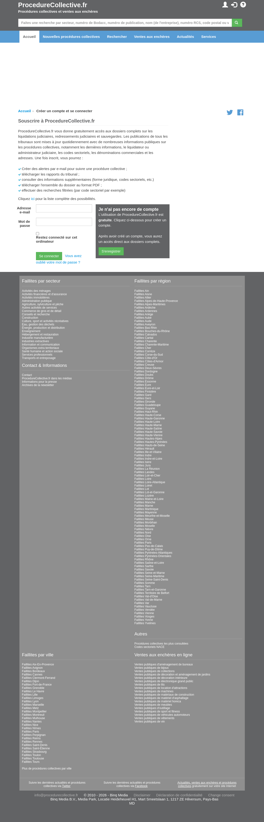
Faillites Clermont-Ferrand (38, 678)
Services (208, 37)
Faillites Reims (31, 738)
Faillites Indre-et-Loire (148, 458)
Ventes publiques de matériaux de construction (164, 694)
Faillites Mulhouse (33, 718)
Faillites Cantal (144, 338)
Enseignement (31, 331)
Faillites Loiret (143, 485)
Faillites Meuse (144, 519)
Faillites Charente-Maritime (152, 344)
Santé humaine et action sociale (42, 351)
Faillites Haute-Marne (148, 425)
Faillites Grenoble (33, 688)
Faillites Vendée (145, 609)
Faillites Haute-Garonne (150, 418)
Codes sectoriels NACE (149, 647)
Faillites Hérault (144, 448)
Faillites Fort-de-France (37, 684)
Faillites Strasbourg (34, 751)
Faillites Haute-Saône (148, 428)
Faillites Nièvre (144, 529)
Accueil (29, 37)
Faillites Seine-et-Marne (150, 573)
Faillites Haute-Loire (147, 421)
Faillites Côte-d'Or (146, 358)
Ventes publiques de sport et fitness (157, 711)
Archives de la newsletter (38, 385)
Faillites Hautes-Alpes (148, 438)
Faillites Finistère (145, 391)
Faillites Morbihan (146, 522)
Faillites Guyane (145, 408)
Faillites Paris (143, 542)
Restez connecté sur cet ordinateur (56, 239)
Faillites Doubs (144, 374)
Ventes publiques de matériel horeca (158, 701)
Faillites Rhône (144, 559)
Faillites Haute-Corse (148, 415)
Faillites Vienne (144, 613)
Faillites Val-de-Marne (148, 599)
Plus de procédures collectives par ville (47, 768)
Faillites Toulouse (33, 758)
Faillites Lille (30, 694)
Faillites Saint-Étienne (36, 748)
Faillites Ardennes (146, 311)
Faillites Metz (30, 708)
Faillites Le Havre (33, 691)
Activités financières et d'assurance (44, 294)
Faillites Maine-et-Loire (149, 499)
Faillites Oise (143, 536)
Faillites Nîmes (31, 728)
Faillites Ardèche (145, 307)
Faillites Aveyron (145, 324)
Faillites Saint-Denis (34, 745)
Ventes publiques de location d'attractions (161, 688)
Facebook (141, 786)
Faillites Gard (143, 395)
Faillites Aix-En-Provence (38, 664)
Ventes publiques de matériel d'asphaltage (161, 698)
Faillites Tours (31, 761)
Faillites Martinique (146, 509)
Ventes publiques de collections (155, 671)
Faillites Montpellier (34, 711)
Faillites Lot (142, 489)
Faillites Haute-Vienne (149, 435)
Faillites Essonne (145, 381)
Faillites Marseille (33, 704)
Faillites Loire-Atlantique (150, 482)
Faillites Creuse (144, 364)
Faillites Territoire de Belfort (152, 593)
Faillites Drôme (144, 378)
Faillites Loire (143, 479)
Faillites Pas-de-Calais (149, 546)
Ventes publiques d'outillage (152, 708)
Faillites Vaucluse (146, 606)
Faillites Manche (145, 502)
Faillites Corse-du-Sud (149, 354)
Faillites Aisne (143, 294)
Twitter (66, 786)
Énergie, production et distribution (43, 327)
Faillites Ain (142, 291)
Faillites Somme (145, 583)
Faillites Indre (143, 455)
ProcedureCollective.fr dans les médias (47, 378)
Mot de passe (24, 223)
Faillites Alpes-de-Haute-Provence (156, 301)
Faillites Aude (143, 321)
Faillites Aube (143, 317)
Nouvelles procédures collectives (71, 37)
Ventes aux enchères (152, 37)
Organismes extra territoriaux (40, 348)
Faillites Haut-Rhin (146, 411)
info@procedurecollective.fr (56, 795)
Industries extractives (35, 341)
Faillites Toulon (31, 755)
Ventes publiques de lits (150, 684)
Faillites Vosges (144, 616)
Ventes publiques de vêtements (155, 718)
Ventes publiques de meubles (153, 704)
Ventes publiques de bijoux (152, 667)
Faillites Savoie (144, 569)
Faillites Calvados (146, 334)
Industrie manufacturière (37, 338)
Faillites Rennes (32, 741)
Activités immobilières (36, 297)
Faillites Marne (144, 505)
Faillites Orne (143, 539)
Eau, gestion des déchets (38, 324)
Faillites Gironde (145, 401)
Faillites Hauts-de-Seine (150, 445)
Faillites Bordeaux (33, 671)
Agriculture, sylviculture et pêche (43, 304)
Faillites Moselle (145, 526)
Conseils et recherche (36, 314)
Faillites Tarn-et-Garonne (150, 589)
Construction (30, 317)
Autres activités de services (39, 307)
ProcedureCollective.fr (52, 5)
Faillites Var (142, 603)
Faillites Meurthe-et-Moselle (152, 515)
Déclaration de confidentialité (179, 795)
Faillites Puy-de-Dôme (149, 549)
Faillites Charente (146, 341)
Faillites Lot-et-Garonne (149, 492)
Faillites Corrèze (145, 351)
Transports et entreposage (39, 358)
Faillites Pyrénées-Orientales (153, 556)
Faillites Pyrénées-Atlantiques (153, 552)
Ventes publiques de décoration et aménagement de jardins (172, 674)
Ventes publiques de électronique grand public (164, 681)
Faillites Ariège (144, 314)
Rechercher (117, 37)
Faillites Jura (143, 465)
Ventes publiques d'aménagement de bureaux (164, 664)
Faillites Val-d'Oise (146, 596)
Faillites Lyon (30, 701)
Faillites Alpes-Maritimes (150, 304)
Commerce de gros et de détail (41, 311)
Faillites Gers (143, 398)
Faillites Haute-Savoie (149, 432)
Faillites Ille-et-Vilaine (148, 452)
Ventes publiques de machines (154, 691)
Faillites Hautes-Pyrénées (151, 442)
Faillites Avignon (32, 667)
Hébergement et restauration (40, 334)
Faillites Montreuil (33, 714)
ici (33, 199)
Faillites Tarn (143, 586)
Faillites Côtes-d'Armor (149, 361)
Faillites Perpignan (34, 735)
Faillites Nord (143, 532)
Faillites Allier (143, 297)
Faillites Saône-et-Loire (149, 562)
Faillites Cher (143, 348)
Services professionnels (37, 354)
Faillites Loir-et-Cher (147, 475)
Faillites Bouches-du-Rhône (152, 331)
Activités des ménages (36, 291)
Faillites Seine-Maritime (149, 576)
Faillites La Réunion (147, 468)
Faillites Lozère (144, 495)
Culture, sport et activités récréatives (45, 321)
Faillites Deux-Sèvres (148, 368)
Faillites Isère (143, 462)
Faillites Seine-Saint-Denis (151, 579)
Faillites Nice (30, 725)
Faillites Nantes (32, 721)
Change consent (221, 795)
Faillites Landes (144, 472)
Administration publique (37, 301)
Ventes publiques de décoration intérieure (161, 678)
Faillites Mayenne (146, 512)
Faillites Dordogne (146, 371)
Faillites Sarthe (144, 566)
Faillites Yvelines (145, 623)
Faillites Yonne (144, 620)
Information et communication (41, 344)
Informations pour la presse (39, 381)
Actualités (185, 37)
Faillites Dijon (30, 681)
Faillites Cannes (32, 674)
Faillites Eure (143, 385)
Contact (27, 375)
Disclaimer (142, 795)
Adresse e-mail (24, 210)
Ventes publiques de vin (150, 721)
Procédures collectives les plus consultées (161, 643)
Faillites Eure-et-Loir (147, 388)
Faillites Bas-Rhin (146, 327)
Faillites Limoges (32, 698)
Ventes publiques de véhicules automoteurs (162, 714)
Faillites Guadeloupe (148, 405)
